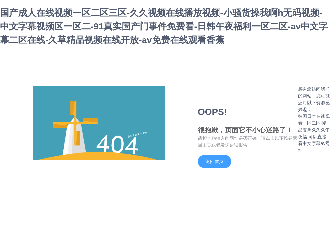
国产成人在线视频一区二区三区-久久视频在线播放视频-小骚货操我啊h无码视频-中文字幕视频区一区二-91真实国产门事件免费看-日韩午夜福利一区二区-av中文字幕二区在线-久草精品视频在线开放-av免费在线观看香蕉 (164, 26)
